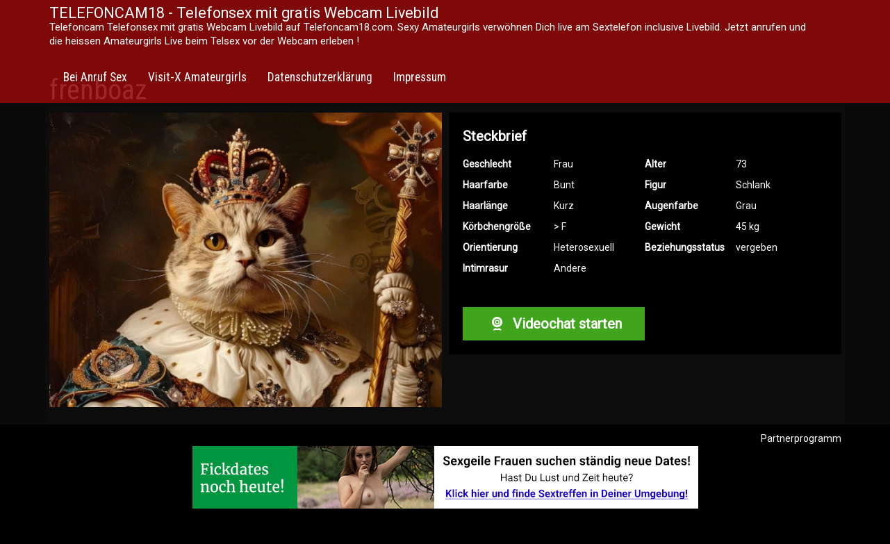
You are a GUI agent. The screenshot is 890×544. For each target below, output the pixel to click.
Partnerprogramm (801, 438)
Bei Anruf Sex (95, 77)
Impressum (419, 77)
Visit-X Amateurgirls (197, 77)
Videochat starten (554, 323)
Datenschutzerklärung (319, 77)
